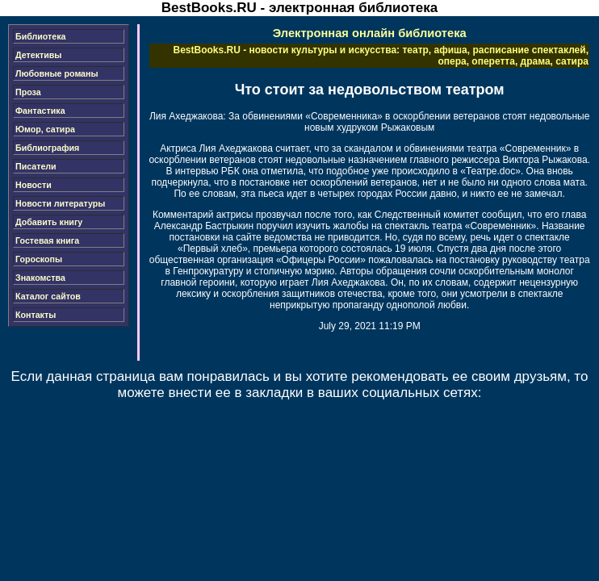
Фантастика (40, 110)
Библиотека (40, 36)
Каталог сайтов (48, 296)
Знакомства (40, 277)
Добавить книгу (48, 222)
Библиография (47, 148)
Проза (28, 92)
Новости (33, 185)
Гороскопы (38, 259)
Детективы (38, 55)
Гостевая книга (47, 240)
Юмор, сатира (45, 129)
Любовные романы (56, 73)
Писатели (36, 166)
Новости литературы (60, 203)
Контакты (35, 315)
